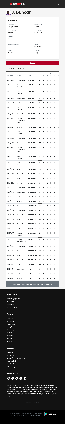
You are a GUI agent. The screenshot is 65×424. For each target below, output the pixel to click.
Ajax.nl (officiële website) (16, 358)
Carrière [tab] (32, 63)
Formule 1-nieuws (13, 361)
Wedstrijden (11, 321)
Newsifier (10, 352)
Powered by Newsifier (32, 402)
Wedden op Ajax (12, 367)
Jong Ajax (10, 327)
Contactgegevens (13, 299)
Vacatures (10, 302)
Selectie (10, 318)
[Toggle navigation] (7, 4)
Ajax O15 (10, 341)
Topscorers (11, 324)
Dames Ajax (11, 330)
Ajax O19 (10, 333)
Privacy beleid (12, 307)
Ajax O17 (10, 336)
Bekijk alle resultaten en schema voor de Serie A (32, 284)
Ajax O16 (10, 338)
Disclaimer (10, 304)
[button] (55, 4)
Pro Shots (10, 355)
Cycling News (11, 364)
